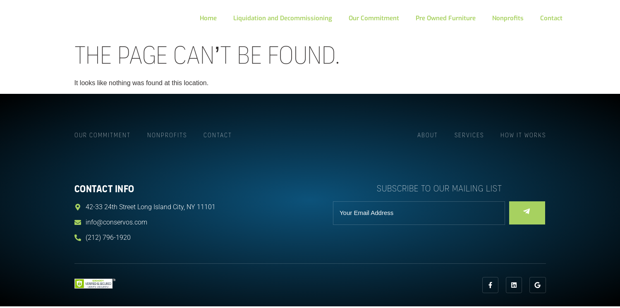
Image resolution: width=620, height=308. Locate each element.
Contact (551, 18)
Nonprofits (508, 18)
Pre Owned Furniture (446, 18)
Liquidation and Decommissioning (282, 18)
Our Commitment (374, 18)
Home (208, 18)
